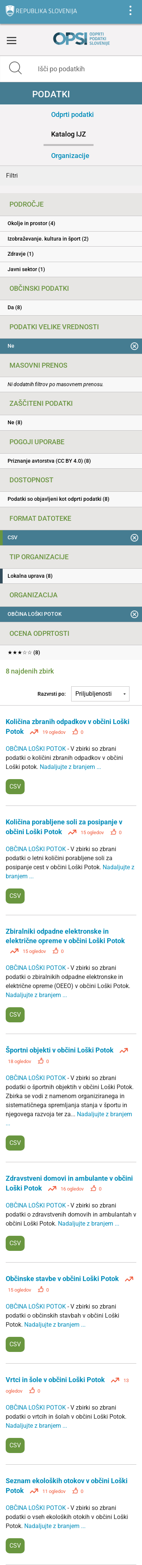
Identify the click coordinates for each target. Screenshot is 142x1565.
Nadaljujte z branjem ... (70, 766)
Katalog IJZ (68, 134)
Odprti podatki (72, 114)
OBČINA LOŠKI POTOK (36, 748)
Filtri (12, 175)
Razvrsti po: (51, 694)
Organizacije (70, 156)
